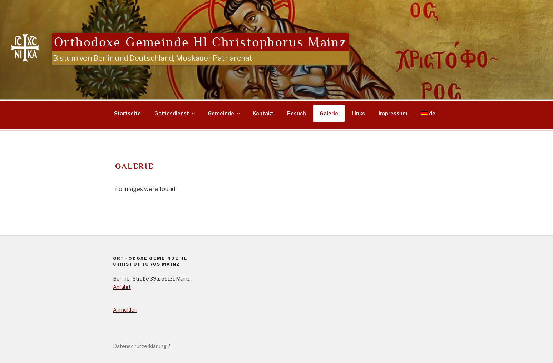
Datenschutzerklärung (140, 346)
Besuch (296, 113)
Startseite (127, 113)
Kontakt (263, 113)
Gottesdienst (175, 113)
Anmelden (125, 310)
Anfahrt (122, 287)
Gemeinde (224, 113)
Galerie (329, 113)
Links (358, 113)
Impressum (393, 113)
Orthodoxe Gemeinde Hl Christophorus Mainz (200, 42)
